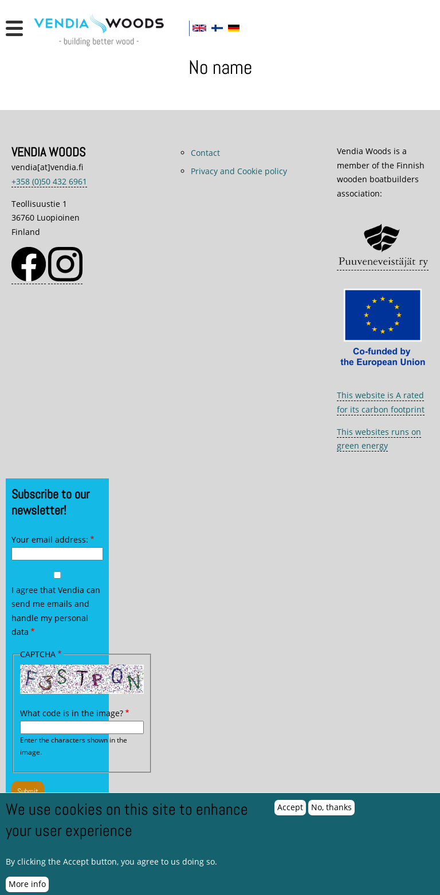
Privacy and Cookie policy (239, 171)
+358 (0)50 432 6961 (49, 181)
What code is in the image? (71, 713)
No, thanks (331, 813)
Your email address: (49, 539)
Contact (205, 152)
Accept (290, 813)
